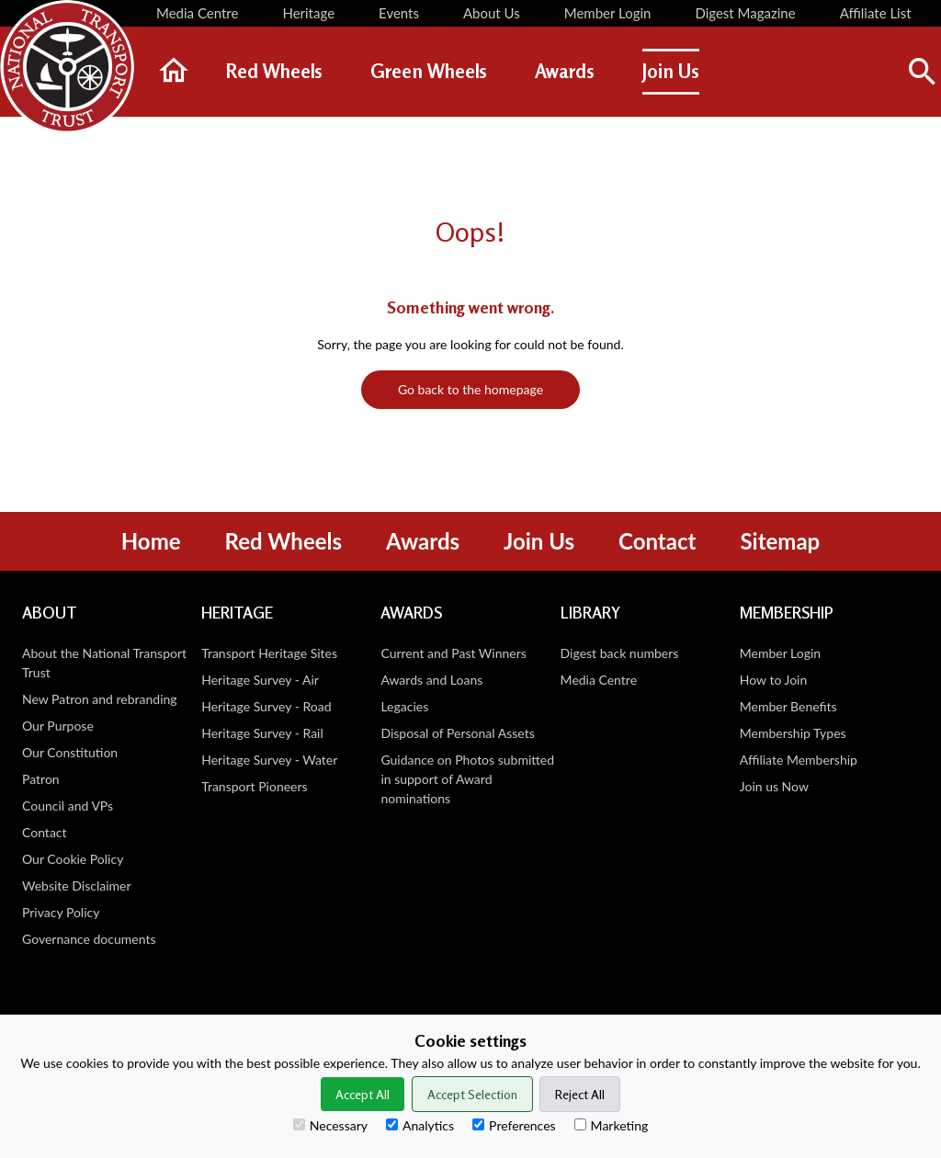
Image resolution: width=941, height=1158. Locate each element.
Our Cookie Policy (72, 859)
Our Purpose (58, 725)
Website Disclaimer (76, 885)
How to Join (773, 679)
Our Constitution (70, 752)
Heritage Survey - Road (266, 706)
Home (151, 541)
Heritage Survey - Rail (262, 733)
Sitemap (780, 541)
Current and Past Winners (453, 653)
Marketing (611, 1125)
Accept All (362, 1094)
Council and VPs (67, 805)
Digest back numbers (620, 653)
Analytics (420, 1125)
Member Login (780, 653)
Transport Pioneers (254, 786)
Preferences (514, 1125)
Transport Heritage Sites (269, 653)
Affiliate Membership (798, 759)
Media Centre (599, 679)
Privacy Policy (60, 912)
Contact (657, 541)
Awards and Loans (431, 679)
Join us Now (774, 786)
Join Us (539, 541)
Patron (41, 779)
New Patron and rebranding (99, 699)
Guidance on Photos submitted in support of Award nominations (467, 779)
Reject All (580, 1094)
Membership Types (793, 733)
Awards (422, 541)
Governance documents (89, 939)
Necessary (330, 1125)
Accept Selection (472, 1094)
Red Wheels (283, 541)
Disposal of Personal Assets (457, 733)
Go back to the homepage (470, 389)
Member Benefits (788, 706)
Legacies (404, 706)
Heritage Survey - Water (269, 759)
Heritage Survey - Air (260, 679)
